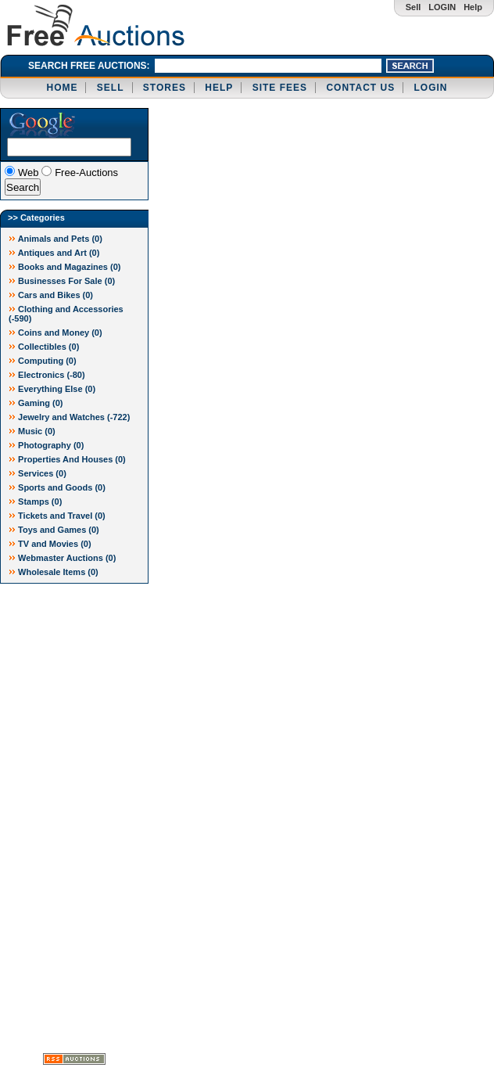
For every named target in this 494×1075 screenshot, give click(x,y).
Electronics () (47, 374)
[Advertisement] (62, 818)
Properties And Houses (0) (67, 459)
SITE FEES (279, 87)
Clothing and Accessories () (66, 313)
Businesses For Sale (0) (62, 281)
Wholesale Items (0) (53, 572)
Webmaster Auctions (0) (62, 558)
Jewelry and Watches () (69, 417)
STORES (164, 87)
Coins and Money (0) (55, 332)
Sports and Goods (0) (57, 487)
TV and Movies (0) (50, 543)
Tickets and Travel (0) (57, 515)
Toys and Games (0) (54, 529)
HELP (219, 87)
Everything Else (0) (52, 389)
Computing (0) (43, 360)
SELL (110, 87)
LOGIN (442, 7)
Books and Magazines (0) (64, 266)
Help (473, 7)
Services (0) (37, 473)
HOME (61, 87)
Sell (413, 7)
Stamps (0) (35, 501)
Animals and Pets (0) (55, 238)
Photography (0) (46, 445)
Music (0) (32, 431)
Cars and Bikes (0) (51, 295)
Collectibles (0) (44, 346)
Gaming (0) (36, 403)
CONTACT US (360, 87)
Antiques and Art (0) (54, 252)
